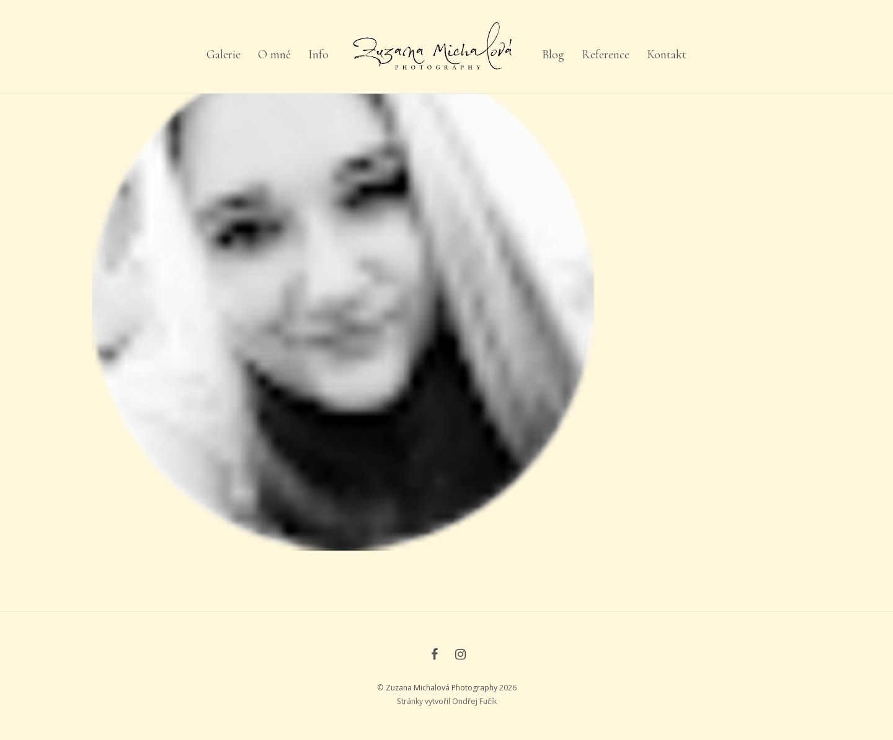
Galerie (224, 54)
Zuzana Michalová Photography (441, 687)
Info (318, 54)
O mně (274, 54)
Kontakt (666, 54)
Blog (553, 54)
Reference (605, 54)
